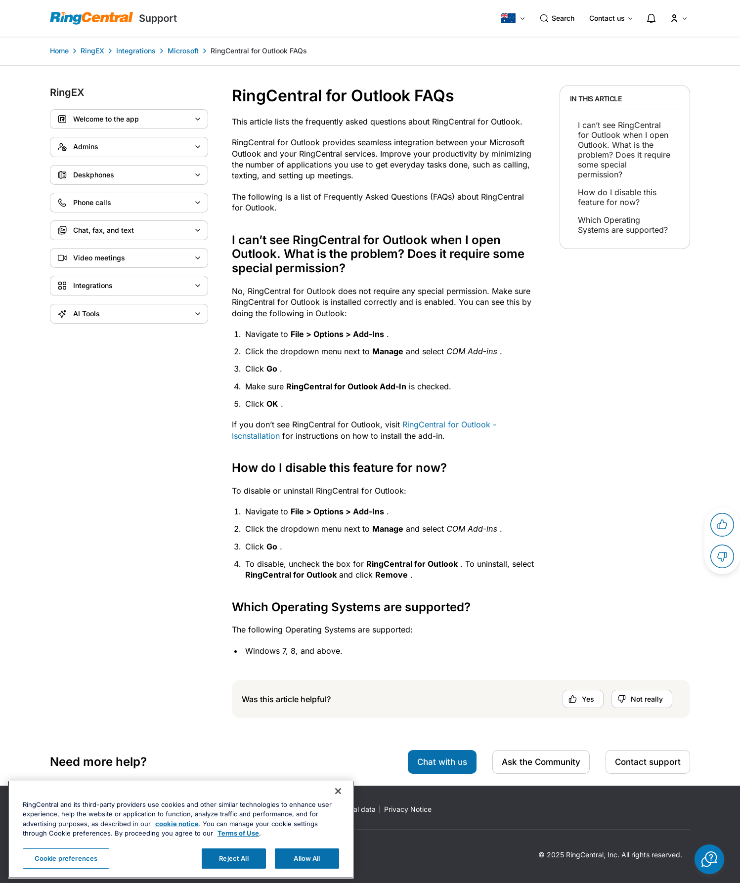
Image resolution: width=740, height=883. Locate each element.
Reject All (233, 872)
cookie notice (177, 837)
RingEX (92, 50)
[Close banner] (338, 804)
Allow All (307, 872)
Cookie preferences (66, 872)
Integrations (136, 50)
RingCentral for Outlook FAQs (259, 50)
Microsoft (183, 50)
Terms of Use (238, 847)
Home (59, 50)
